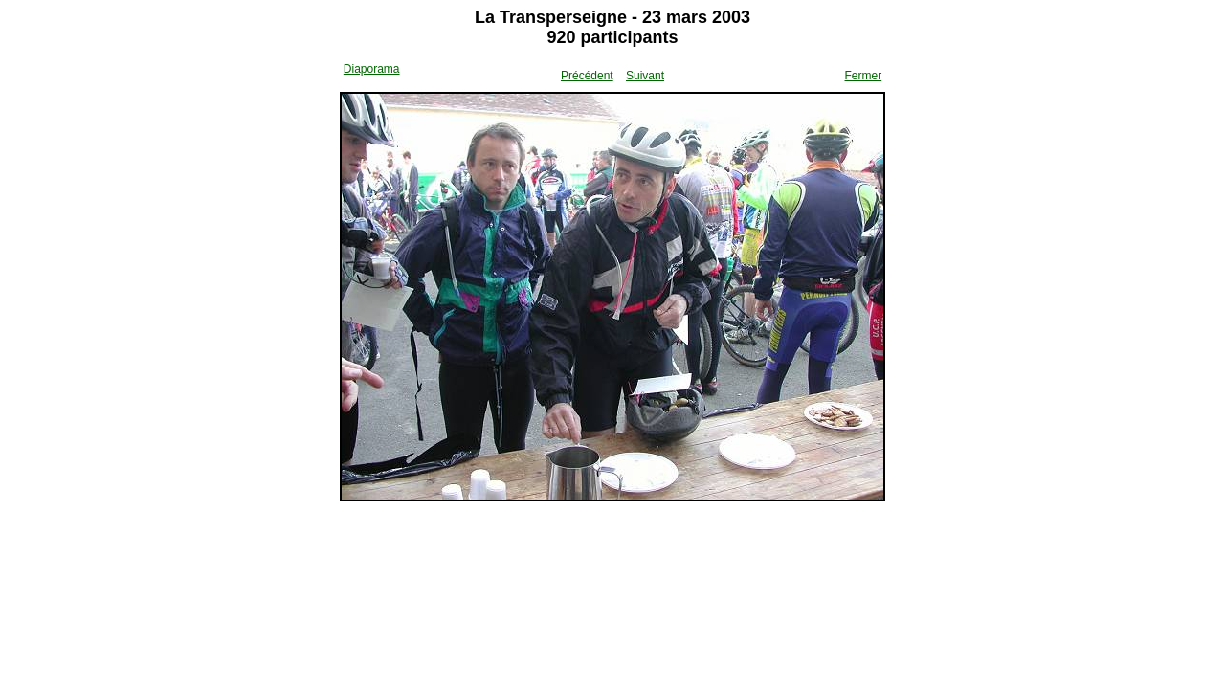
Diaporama (372, 69)
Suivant (645, 75)
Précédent (587, 75)
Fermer (863, 75)
